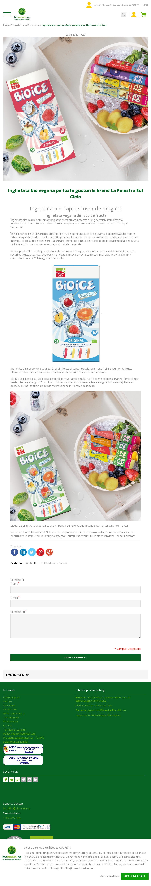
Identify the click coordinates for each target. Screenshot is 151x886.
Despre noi (10, 709)
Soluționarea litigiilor (16, 741)
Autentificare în (103, 5)
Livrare (7, 701)
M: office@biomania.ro (16, 808)
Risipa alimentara (13, 713)
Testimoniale (11, 717)
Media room (10, 721)
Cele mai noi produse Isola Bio (94, 705)
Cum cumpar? (11, 697)
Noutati (27, 563)
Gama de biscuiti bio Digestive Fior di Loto (101, 710)
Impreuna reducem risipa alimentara (98, 715)
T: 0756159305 (12, 818)
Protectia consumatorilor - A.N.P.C (23, 737)
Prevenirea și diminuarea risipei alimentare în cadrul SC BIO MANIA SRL (103, 699)
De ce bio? (9, 705)
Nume (14, 584)
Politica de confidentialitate (19, 733)
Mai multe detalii (110, 876)
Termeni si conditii (14, 729)
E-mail (14, 598)
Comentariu (17, 611)
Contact (8, 725)
